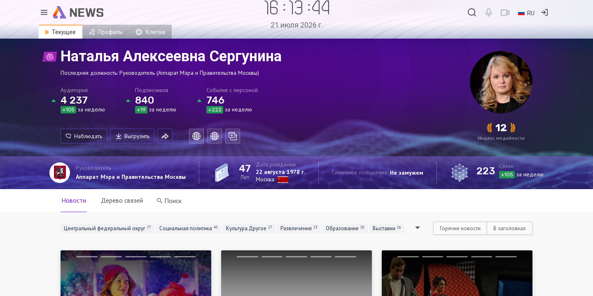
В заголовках (509, 228)
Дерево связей (122, 200)
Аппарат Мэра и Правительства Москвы (131, 176)
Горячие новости (460, 228)
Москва (265, 179)
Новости (73, 200)
